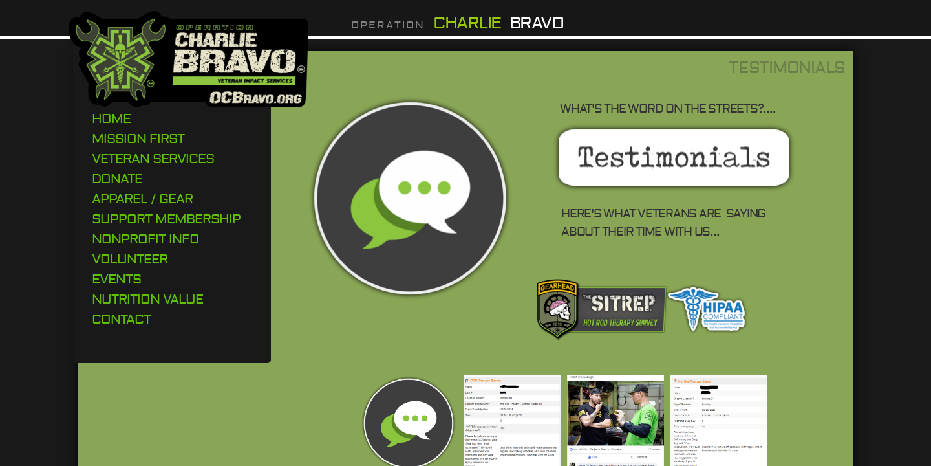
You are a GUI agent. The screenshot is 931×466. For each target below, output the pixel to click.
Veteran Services (153, 159)
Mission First (138, 139)
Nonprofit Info (145, 239)
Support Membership (166, 219)
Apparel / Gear (142, 199)
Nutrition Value (147, 299)
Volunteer (129, 259)
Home (111, 119)
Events (116, 279)
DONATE (117, 179)
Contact (121, 319)
